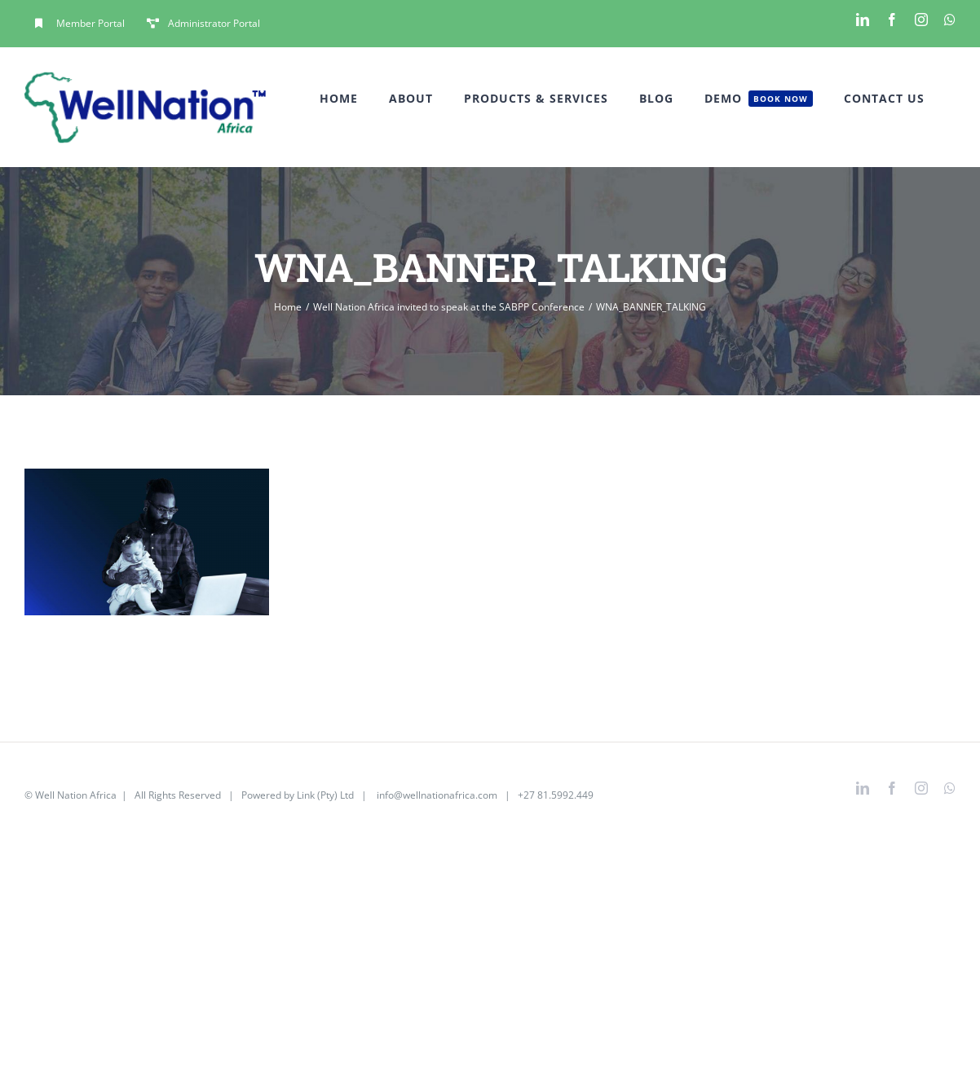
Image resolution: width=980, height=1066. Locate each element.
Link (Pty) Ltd (325, 795)
